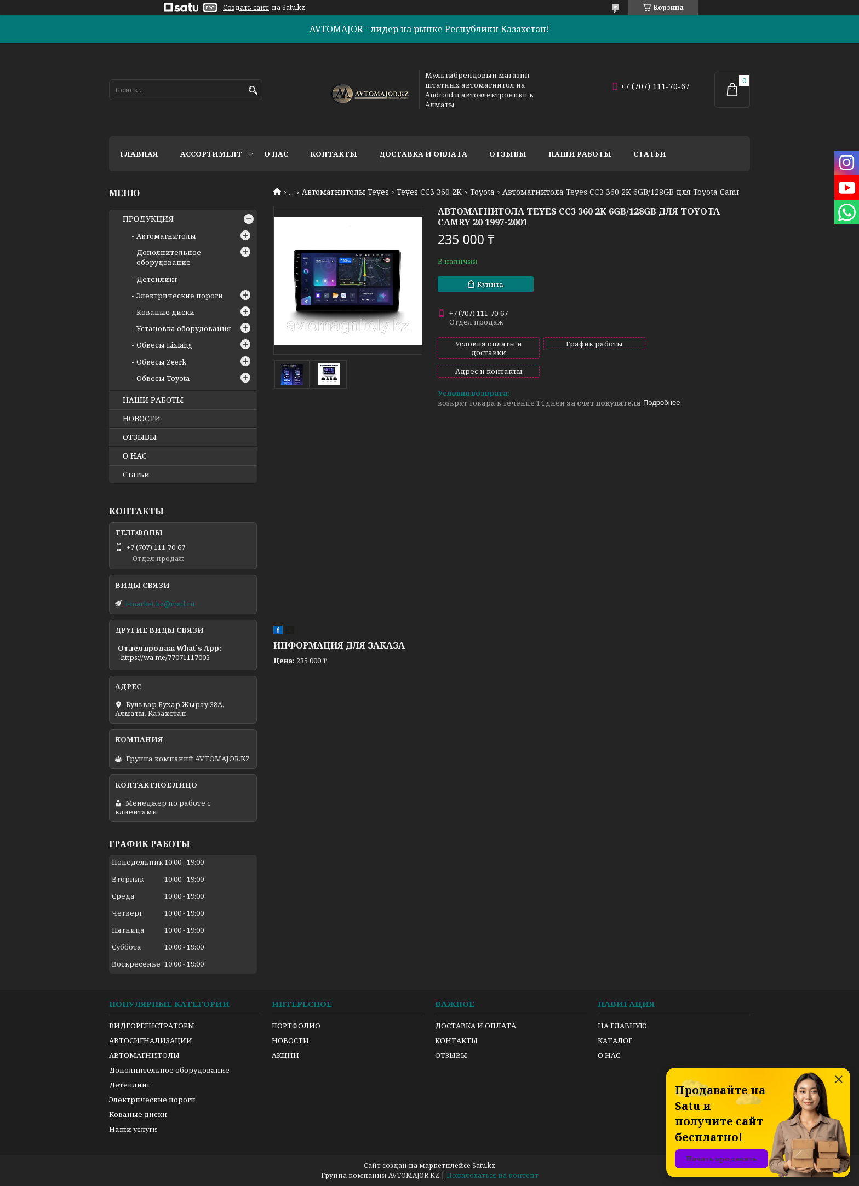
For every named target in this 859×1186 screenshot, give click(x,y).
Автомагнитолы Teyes (345, 192)
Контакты (333, 154)
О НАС (135, 456)
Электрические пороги (179, 295)
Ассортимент (211, 154)
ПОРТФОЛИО (296, 1026)
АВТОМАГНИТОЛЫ (144, 1055)
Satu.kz (483, 1165)
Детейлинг (156, 279)
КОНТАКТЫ (456, 1040)
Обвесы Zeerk (161, 362)
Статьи (649, 154)
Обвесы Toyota (163, 378)
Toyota (482, 192)
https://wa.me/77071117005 (165, 657)
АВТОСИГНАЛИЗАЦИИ (150, 1040)
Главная (139, 154)
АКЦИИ (285, 1055)
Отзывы (507, 154)
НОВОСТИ (142, 419)
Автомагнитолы (166, 236)
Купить (490, 284)
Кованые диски (165, 312)
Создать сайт (246, 7)
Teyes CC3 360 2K (429, 192)
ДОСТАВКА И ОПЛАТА (475, 1026)
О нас (276, 154)
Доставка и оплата (423, 154)
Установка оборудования (183, 328)
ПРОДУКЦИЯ (148, 219)
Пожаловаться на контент (492, 1175)
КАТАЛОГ (615, 1040)
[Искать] (252, 90)
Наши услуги (133, 1129)
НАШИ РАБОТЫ (153, 400)
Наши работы (579, 154)
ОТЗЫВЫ (140, 437)
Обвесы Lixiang (164, 345)
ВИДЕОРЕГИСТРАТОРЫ (151, 1026)
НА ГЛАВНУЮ (622, 1026)
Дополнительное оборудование (168, 257)
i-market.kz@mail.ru (159, 603)
